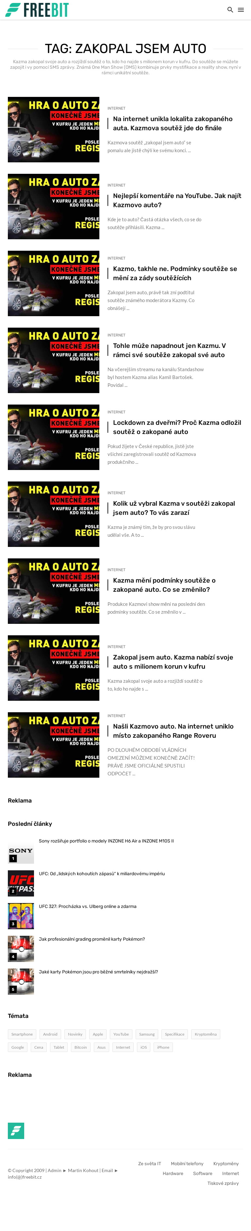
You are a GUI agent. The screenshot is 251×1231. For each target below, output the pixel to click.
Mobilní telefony (187, 1164)
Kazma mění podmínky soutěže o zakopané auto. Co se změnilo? (164, 584)
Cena (38, 1047)
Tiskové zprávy (223, 1183)
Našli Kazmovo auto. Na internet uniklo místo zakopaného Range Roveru (173, 730)
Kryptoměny (226, 1164)
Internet (117, 108)
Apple (98, 1034)
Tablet (59, 1047)
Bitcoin (81, 1047)
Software (202, 1173)
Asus (101, 1047)
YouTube (121, 1034)
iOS (144, 1047)
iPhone (163, 1047)
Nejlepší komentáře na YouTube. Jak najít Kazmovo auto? (177, 200)
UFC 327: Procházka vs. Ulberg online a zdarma (88, 906)
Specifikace (174, 1034)
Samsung (147, 1034)
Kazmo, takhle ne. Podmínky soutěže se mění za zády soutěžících (175, 273)
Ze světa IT (149, 1164)
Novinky (75, 1034)
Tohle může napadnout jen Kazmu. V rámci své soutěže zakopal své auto (169, 350)
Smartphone (22, 1034)
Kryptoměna (206, 1034)
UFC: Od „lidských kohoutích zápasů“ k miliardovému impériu (102, 874)
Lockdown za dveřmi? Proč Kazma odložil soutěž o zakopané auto (177, 427)
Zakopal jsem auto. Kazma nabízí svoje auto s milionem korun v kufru (173, 661)
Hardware (173, 1173)
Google (17, 1047)
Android (50, 1034)
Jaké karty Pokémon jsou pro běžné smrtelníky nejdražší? (98, 972)
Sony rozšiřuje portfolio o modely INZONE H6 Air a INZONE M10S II (106, 841)
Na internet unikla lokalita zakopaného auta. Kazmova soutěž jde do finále (173, 123)
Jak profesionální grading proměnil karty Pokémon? (92, 939)
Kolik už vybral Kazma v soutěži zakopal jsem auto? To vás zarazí (174, 507)
